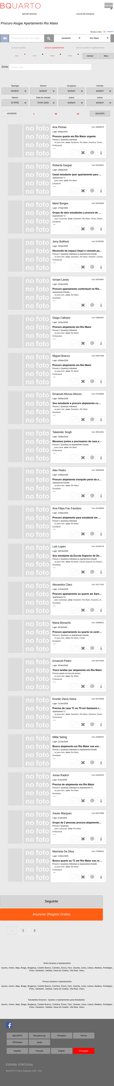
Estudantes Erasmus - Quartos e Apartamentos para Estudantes (56, 1000)
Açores (4, 968)
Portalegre (107, 968)
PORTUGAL (25, 1064)
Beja (18, 968)
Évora (63, 968)
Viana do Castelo (61, 970)
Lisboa (90, 968)
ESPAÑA (11, 1064)
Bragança (32, 968)
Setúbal (48, 970)
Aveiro (11, 968)
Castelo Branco (44, 968)
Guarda (76, 968)
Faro (70, 968)
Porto (31, 970)
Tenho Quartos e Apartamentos (57, 963)
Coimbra (56, 968)
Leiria (83, 968)
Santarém (39, 970)
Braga (23, 968)
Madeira (98, 968)
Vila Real (74, 970)
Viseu (81, 970)
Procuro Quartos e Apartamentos (57, 981)
